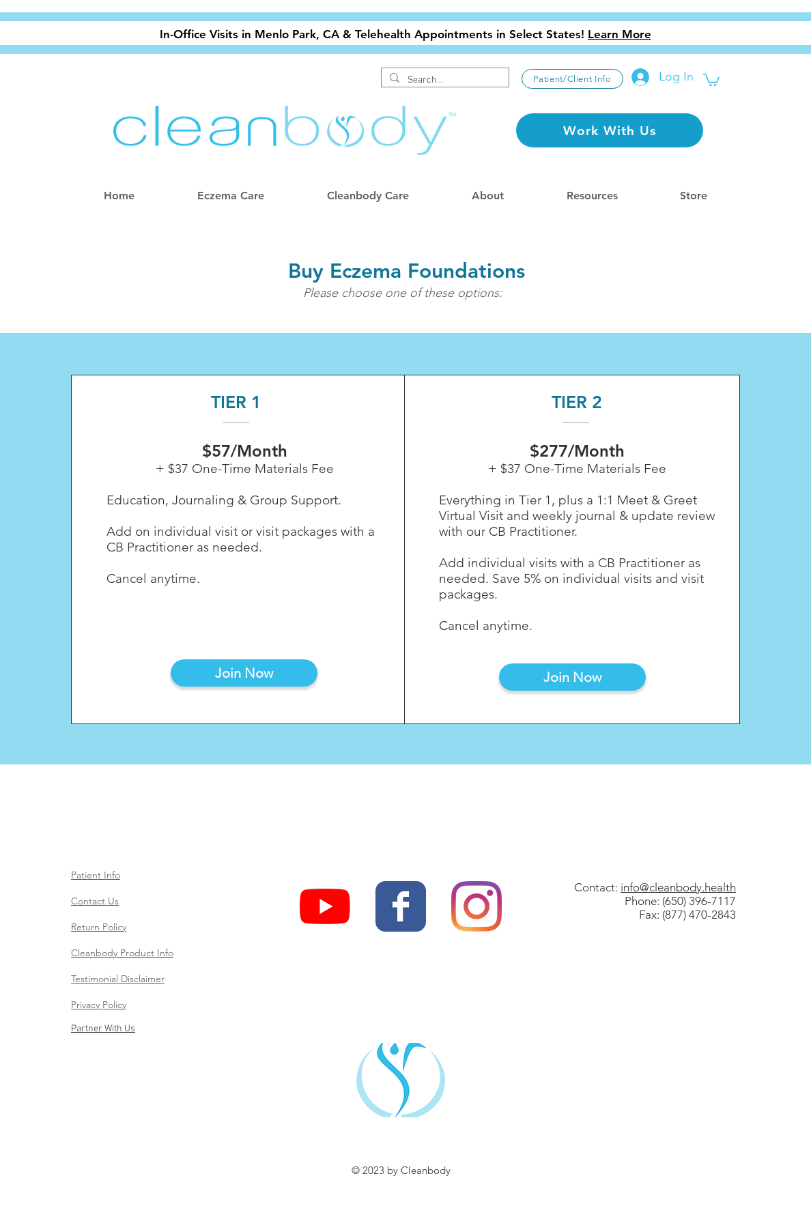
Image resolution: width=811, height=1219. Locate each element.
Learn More (619, 34)
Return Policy (98, 927)
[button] (711, 79)
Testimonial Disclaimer (118, 979)
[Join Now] (244, 673)
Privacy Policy (98, 1005)
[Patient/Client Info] (572, 79)
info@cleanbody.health (678, 887)
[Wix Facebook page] (400, 906)
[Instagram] (476, 906)
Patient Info (95, 875)
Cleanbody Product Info (122, 953)
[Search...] (444, 80)
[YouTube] (325, 906)
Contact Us (95, 901)
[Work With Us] (609, 130)
